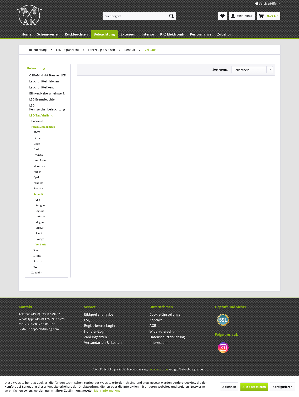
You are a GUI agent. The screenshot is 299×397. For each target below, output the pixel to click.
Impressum (159, 342)
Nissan (37, 171)
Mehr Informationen (108, 390)
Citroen (37, 138)
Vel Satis (41, 244)
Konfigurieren (282, 387)
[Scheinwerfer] (48, 34)
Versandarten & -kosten (103, 342)
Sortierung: (220, 69)
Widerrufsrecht (162, 331)
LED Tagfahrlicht (41, 115)
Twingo (40, 239)
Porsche (38, 188)
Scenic (39, 233)
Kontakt (156, 320)
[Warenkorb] (268, 16)
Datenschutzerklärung (167, 337)
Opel (36, 177)
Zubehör (36, 272)
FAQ (87, 320)
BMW (36, 132)
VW (35, 267)
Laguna (40, 211)
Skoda (37, 255)
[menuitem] (139, 16)
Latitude (40, 216)
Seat (36, 250)
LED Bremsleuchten (42, 99)
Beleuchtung (36, 68)
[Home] (26, 34)
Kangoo (40, 205)
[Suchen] (171, 16)
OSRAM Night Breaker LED (47, 75)
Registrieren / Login (99, 325)
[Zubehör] (224, 34)
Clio (38, 199)
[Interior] (148, 34)
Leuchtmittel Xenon (42, 87)
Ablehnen (229, 387)
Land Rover (40, 160)
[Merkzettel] (222, 16)
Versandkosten (159, 369)
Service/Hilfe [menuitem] (266, 3)
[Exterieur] (128, 34)
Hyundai (38, 155)
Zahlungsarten (95, 337)
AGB (153, 325)
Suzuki (37, 261)
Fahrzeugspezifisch (43, 127)
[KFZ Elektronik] (172, 34)
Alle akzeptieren (254, 387)
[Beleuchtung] (104, 34)
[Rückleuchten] (76, 34)
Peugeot (38, 183)
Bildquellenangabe (98, 314)
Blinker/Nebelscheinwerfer (48, 93)
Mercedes (39, 166)
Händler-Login (95, 331)
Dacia (36, 143)
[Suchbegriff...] (139, 16)
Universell (37, 121)
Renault (38, 194)
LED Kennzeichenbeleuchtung (47, 107)
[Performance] (200, 34)
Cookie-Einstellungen (166, 314)
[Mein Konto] (242, 16)
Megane (40, 222)
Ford (36, 149)
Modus (40, 227)
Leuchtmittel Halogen (44, 81)
